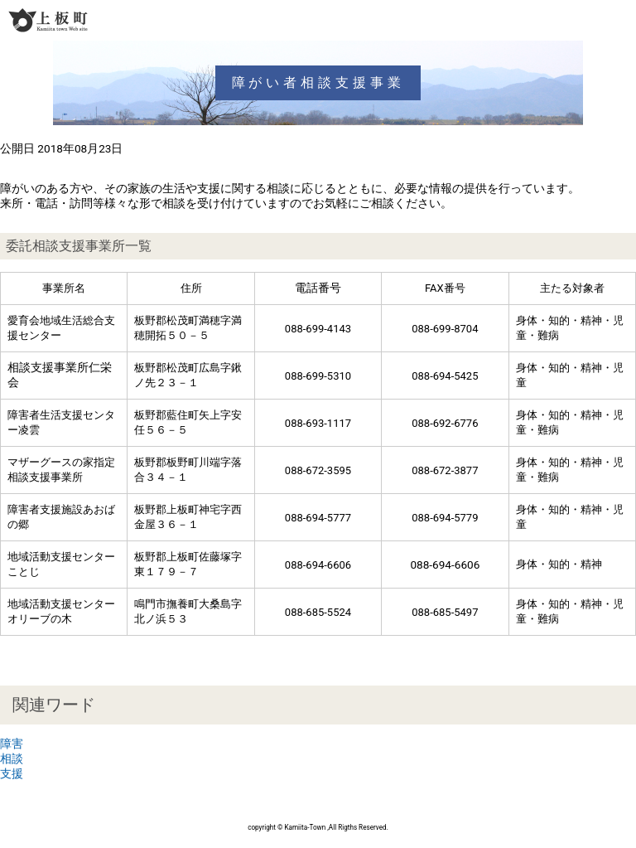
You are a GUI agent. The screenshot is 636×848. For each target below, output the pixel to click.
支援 (11, 773)
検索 (591, 19)
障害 (11, 743)
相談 (11, 758)
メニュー (621, 19)
